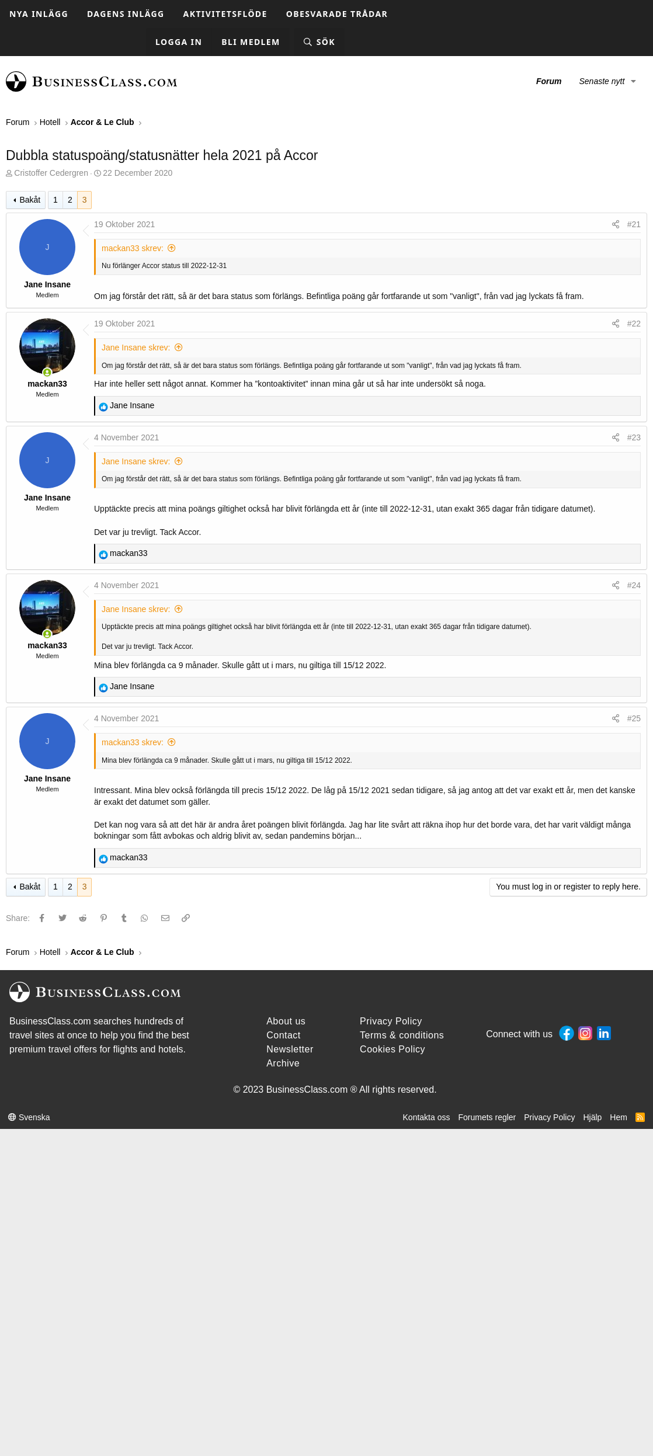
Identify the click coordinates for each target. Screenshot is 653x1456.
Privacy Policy (549, 1117)
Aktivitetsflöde (225, 13)
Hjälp (592, 1117)
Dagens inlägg (126, 13)
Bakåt (29, 199)
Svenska (29, 1117)
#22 (634, 323)
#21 (634, 224)
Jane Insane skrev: (136, 347)
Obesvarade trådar (337, 13)
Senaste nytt (601, 81)
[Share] (615, 224)
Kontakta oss (426, 1117)
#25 (634, 718)
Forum (549, 81)
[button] (633, 81)
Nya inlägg (38, 13)
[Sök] (319, 42)
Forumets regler (487, 1117)
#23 (634, 437)
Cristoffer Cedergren (51, 173)
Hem (618, 1117)
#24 (634, 585)
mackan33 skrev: (133, 248)
